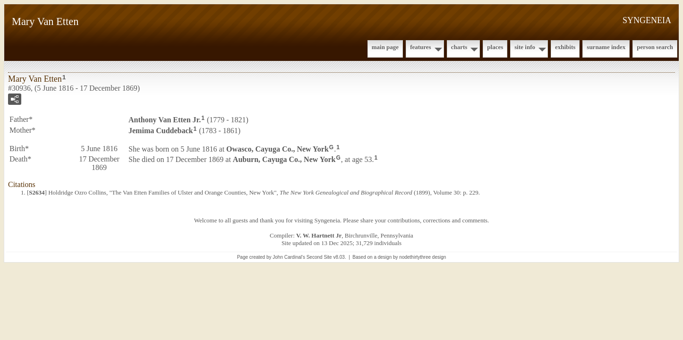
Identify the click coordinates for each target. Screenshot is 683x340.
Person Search (655, 47)
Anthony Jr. (164, 120)
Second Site (319, 257)
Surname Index (606, 47)
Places (495, 47)
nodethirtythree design (422, 257)
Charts (459, 47)
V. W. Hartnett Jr (319, 235)
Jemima (160, 131)
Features (420, 47)
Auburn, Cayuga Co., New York (284, 159)
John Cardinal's (289, 257)
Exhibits (565, 47)
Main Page (385, 47)
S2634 (36, 192)
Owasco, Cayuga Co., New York (277, 148)
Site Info (524, 47)
